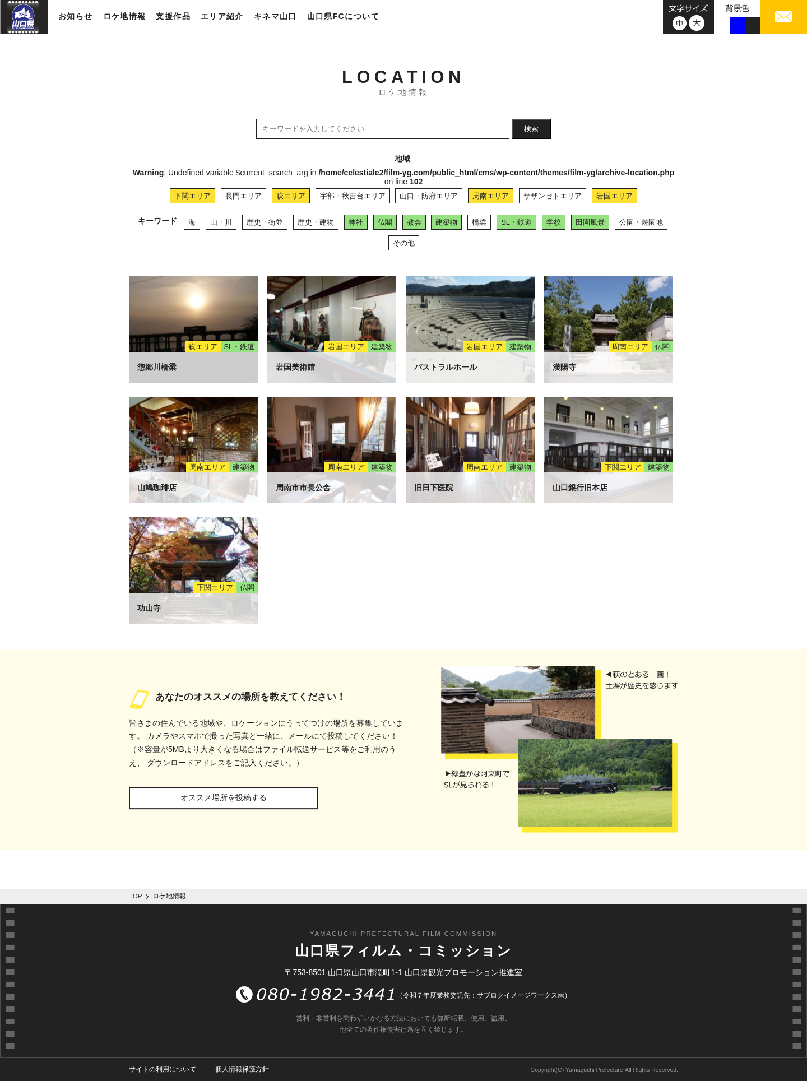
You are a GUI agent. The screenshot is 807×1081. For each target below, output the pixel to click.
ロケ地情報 (124, 16)
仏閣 (385, 222)
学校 (553, 222)
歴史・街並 (265, 222)
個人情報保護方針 (242, 1069)
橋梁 (479, 222)
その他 (404, 243)
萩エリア (290, 196)
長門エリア (243, 196)
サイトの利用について (162, 1069)
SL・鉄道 (516, 222)
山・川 (221, 222)
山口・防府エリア (429, 196)
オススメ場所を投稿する (223, 797)
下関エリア (192, 196)
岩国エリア (614, 196)
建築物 (446, 222)
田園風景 (590, 222)
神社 (356, 222)
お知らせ (75, 16)
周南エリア (490, 196)
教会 (414, 222)
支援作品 (173, 16)
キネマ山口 (275, 16)
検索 (531, 128)
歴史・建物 (316, 222)
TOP (135, 896)
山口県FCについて (343, 16)
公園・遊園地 (641, 222)
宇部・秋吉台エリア (353, 196)
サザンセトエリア (552, 196)
